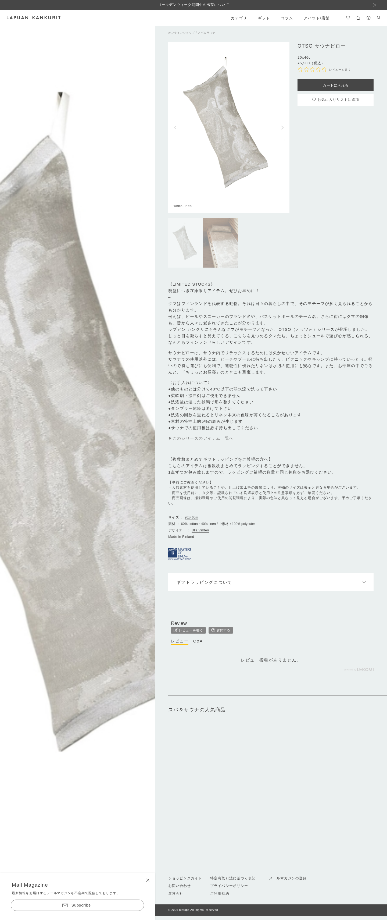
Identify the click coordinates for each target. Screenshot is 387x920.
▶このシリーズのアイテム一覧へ (201, 438)
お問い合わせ (179, 886)
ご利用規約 (219, 893)
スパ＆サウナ (207, 32)
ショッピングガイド (185, 878)
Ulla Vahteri (200, 530)
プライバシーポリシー (229, 886)
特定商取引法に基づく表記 (232, 878)
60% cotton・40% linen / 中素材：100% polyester (218, 524)
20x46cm (191, 517)
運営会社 (175, 893)
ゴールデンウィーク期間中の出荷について (194, 5)
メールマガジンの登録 (288, 878)
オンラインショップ (181, 32)
